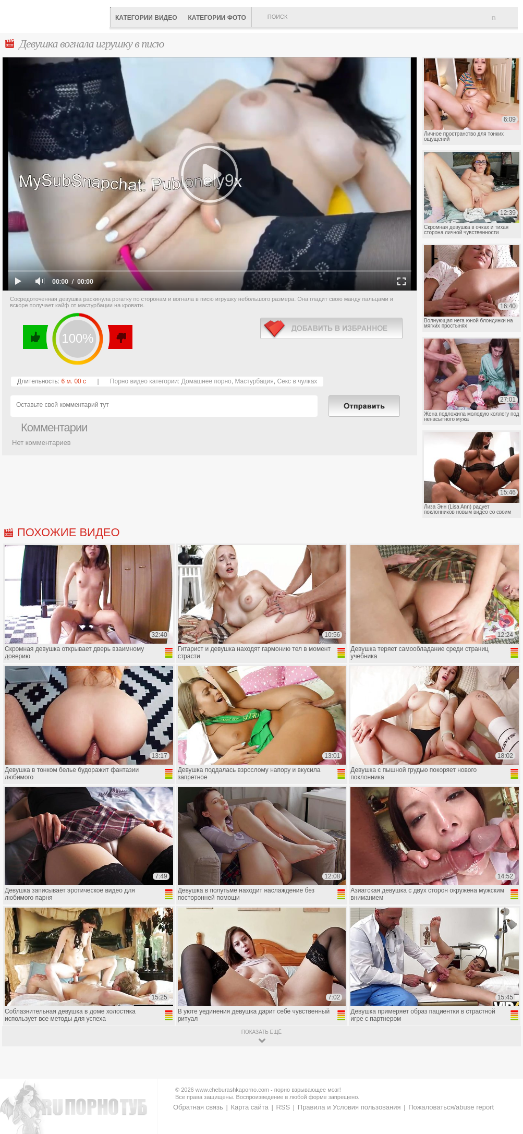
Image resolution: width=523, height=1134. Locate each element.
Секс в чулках (297, 381)
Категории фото (217, 17)
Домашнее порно (206, 381)
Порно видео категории (144, 381)
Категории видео (146, 17)
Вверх (503, 1063)
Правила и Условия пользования (349, 1107)
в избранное (331, 328)
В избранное (505, 22)
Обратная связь (198, 1107)
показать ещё (261, 1032)
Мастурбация (254, 381)
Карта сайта (249, 1107)
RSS (283, 1107)
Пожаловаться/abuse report (451, 1107)
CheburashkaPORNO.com (57, 15)
